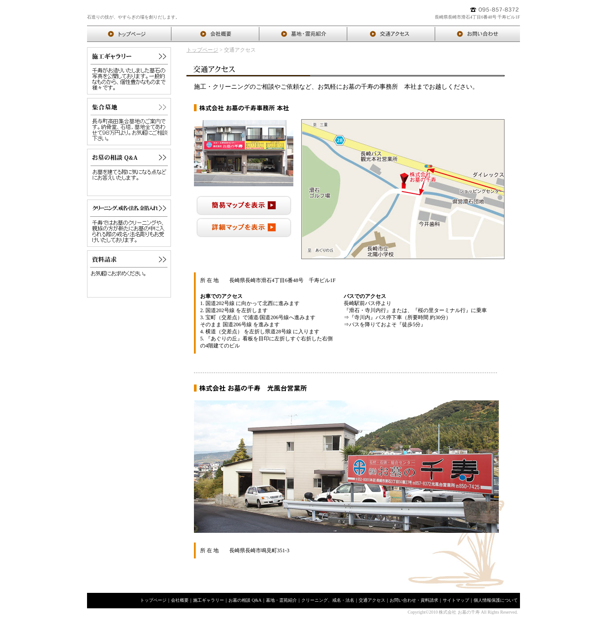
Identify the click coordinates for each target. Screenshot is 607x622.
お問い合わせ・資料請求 (414, 600)
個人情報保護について (496, 600)
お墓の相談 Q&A (245, 600)
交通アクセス (372, 600)
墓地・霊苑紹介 (281, 600)
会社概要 (180, 600)
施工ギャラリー (208, 600)
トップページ (202, 50)
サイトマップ (456, 600)
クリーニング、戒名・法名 (327, 600)
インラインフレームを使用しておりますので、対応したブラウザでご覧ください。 (403, 189)
